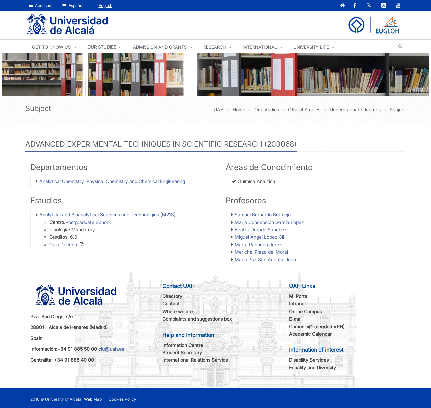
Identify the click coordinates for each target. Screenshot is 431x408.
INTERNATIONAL (260, 47)
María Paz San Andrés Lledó (265, 259)
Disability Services (309, 360)
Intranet (297, 304)
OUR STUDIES (101, 47)
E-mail (295, 319)
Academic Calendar (310, 334)
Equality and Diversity (312, 367)
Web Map (93, 399)
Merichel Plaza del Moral (261, 252)
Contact (171, 304)
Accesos (40, 5)
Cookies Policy (122, 399)
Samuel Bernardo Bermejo (263, 214)
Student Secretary (182, 352)
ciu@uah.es (111, 349)
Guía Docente (64, 244)
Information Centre (182, 345)
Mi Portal (298, 296)
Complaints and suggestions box (197, 319)
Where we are (177, 311)
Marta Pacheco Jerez (258, 244)
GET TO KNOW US (51, 47)
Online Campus (305, 311)
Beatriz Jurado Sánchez (261, 229)
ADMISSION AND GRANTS (160, 47)
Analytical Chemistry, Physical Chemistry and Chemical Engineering (112, 181)
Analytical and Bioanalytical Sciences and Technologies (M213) (107, 214)
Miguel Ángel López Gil (259, 237)
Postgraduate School (88, 222)
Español (72, 5)
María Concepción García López (269, 222)
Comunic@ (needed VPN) (317, 326)
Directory (172, 296)
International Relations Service (195, 360)
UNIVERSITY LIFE (311, 47)
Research (214, 47)
